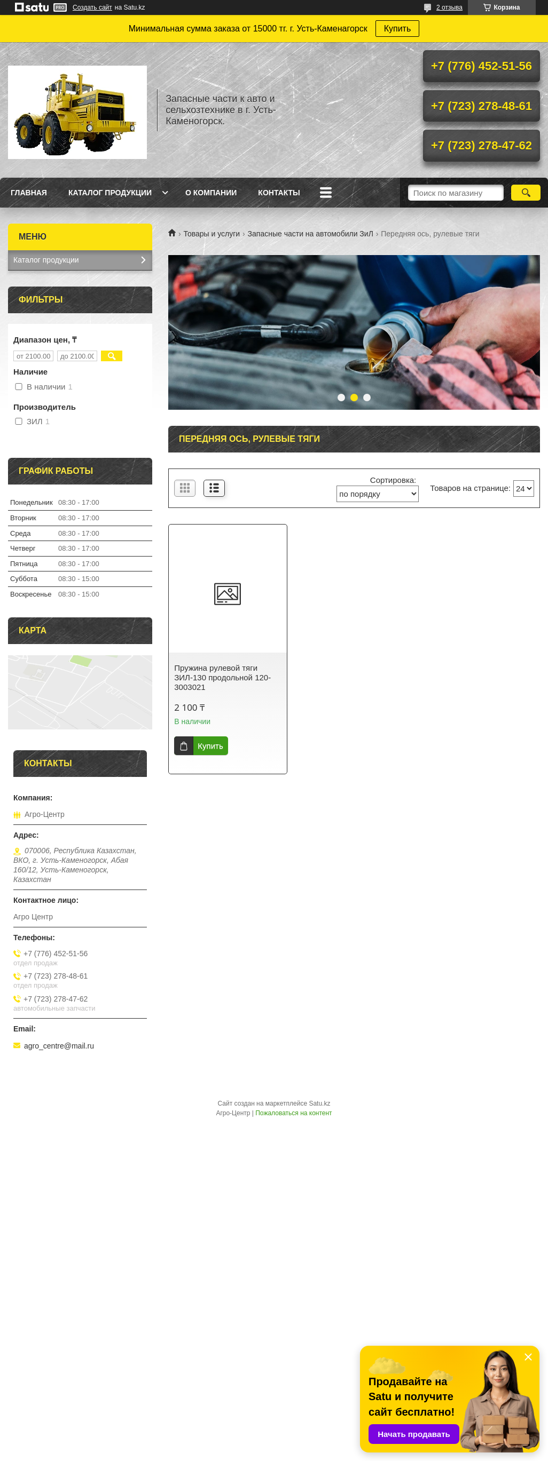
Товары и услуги (211, 233)
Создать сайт (92, 7)
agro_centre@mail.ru (59, 1046)
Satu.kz (319, 1103)
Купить (397, 28)
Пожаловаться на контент (293, 1113)
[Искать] (526, 193)
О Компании (211, 192)
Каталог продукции (110, 192)
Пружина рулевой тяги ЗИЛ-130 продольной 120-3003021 (222, 677)
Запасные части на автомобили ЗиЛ (310, 233)
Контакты (279, 192)
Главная (29, 192)
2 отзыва (449, 7)
